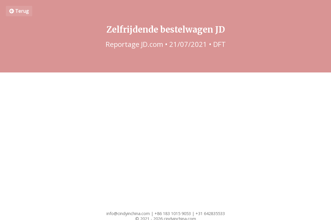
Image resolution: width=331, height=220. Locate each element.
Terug (19, 11)
